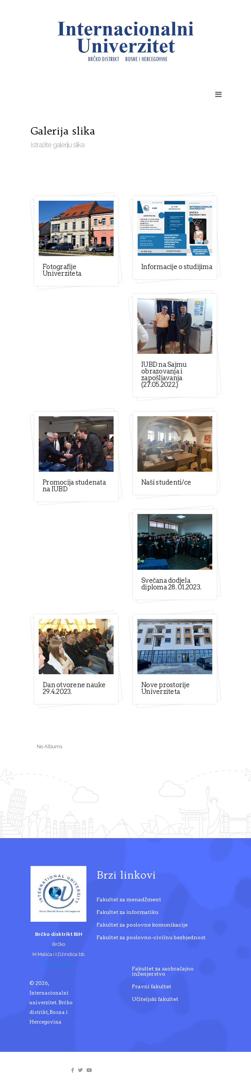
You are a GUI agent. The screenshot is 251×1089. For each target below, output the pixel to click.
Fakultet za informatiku (127, 912)
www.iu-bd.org (59, 964)
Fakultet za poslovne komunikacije (142, 925)
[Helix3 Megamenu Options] (218, 94)
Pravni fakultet (151, 986)
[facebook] (72, 1070)
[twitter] (80, 1070)
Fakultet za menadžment (128, 899)
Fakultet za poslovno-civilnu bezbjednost (151, 937)
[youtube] (89, 1070)
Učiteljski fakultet (155, 999)
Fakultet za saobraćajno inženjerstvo (163, 971)
